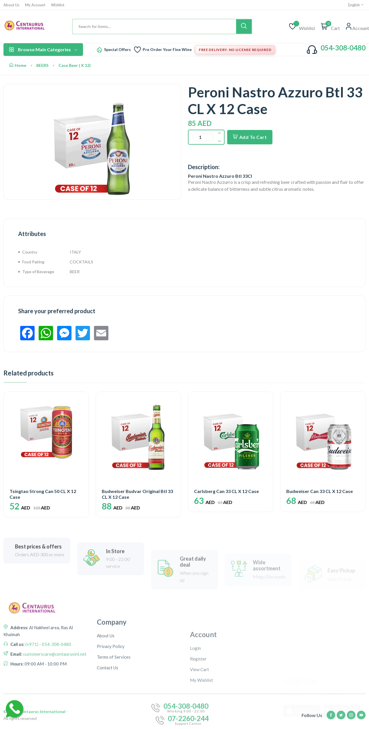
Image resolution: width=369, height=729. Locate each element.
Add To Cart (250, 137)
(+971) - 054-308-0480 (48, 672)
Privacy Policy (111, 691)
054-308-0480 (343, 48)
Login (195, 693)
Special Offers (117, 49)
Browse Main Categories (43, 49)
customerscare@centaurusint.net (54, 681)
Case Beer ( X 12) (75, 65)
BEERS (42, 65)
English (356, 5)
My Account (35, 5)
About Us (11, 5)
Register (198, 703)
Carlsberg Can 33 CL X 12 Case (226, 491)
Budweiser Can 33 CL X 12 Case (319, 491)
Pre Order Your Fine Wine (167, 49)
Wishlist (57, 5)
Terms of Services (114, 701)
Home (17, 65)
